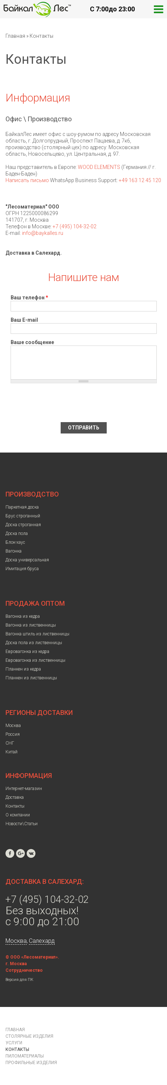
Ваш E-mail (24, 320)
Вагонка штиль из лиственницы (37, 633)
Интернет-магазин (23, 788)
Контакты (14, 806)
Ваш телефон (29, 297)
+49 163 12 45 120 (140, 180)
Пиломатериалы (24, 1056)
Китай (11, 751)
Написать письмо (27, 180)
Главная (15, 36)
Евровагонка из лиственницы (35, 660)
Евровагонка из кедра (27, 651)
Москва (13, 725)
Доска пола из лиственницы (33, 642)
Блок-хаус (15, 542)
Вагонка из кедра (22, 616)
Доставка (14, 797)
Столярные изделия (29, 1036)
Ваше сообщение (32, 342)
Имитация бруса (22, 568)
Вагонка (13, 551)
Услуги (13, 1042)
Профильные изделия (31, 1062)
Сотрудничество (24, 970)
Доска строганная (23, 524)
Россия (12, 734)
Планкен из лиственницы (31, 677)
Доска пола (16, 533)
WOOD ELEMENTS (99, 167)
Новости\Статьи (21, 823)
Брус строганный (22, 515)
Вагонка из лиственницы (30, 625)
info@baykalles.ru (42, 233)
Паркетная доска (22, 507)
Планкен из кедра (23, 669)
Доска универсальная (27, 559)
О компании (17, 815)
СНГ (9, 743)
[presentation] (66, 402)
